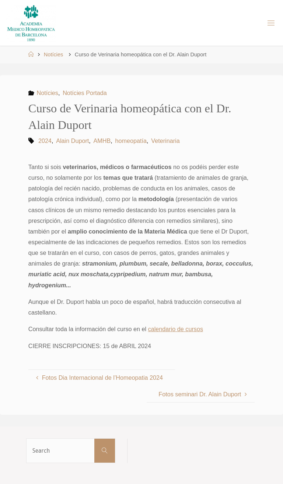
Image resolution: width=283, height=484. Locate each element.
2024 (45, 140)
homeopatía (131, 140)
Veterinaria (165, 140)
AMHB (102, 140)
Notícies (53, 54)
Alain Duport (72, 140)
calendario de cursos (175, 329)
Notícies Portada (85, 93)
